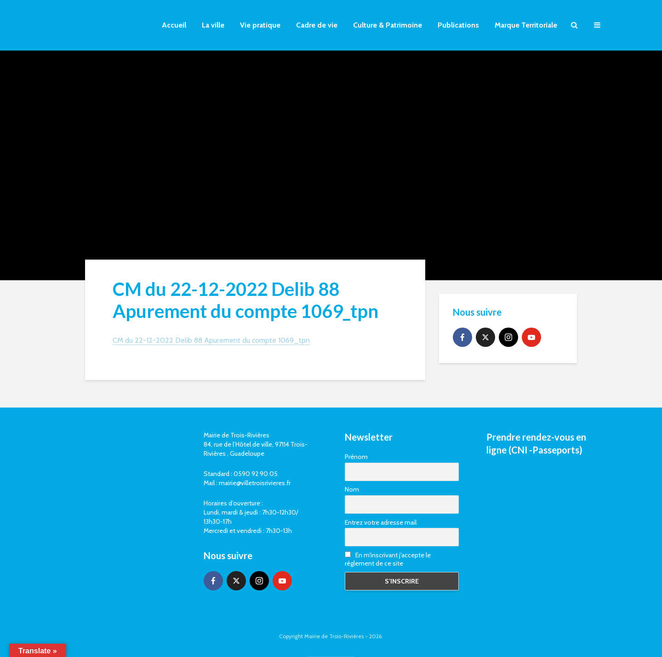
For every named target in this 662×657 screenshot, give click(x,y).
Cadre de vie (316, 25)
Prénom (356, 457)
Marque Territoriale (526, 25)
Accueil (174, 25)
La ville (213, 25)
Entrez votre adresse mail (381, 522)
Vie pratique (260, 25)
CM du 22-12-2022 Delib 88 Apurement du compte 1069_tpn (211, 340)
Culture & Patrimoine (387, 25)
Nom (352, 489)
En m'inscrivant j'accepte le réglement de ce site (388, 559)
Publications (458, 25)
